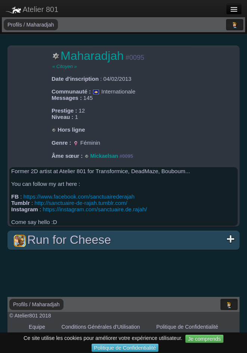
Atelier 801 (32, 9)
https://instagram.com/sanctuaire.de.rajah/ (95, 209)
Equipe (37, 327)
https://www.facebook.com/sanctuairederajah (79, 196)
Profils (15, 25)
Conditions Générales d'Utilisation (101, 327)
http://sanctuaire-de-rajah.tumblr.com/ (80, 203)
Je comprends (204, 339)
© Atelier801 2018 (30, 316)
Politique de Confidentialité (125, 348)
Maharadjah (40, 25)
